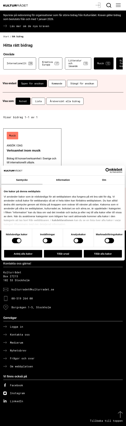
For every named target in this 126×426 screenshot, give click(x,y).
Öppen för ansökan (32, 83)
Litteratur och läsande (78, 63)
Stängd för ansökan (82, 83)
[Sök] (109, 5)
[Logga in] (98, 5)
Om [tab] (104, 179)
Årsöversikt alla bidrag (65, 101)
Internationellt (20, 63)
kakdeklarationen (63, 220)
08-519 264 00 (22, 298)
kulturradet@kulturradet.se (32, 289)
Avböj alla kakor (23, 253)
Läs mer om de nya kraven (29, 26)
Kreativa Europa (50, 63)
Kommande (57, 83)
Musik (103, 63)
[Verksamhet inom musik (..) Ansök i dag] (32, 158)
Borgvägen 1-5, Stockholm (31, 307)
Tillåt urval (63, 253)
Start (6, 36)
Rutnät (23, 101)
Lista (38, 101)
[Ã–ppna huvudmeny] (118, 5)
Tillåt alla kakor (103, 253)
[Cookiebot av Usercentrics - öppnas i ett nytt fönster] (108, 170)
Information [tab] (63, 179)
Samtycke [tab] (22, 179)
